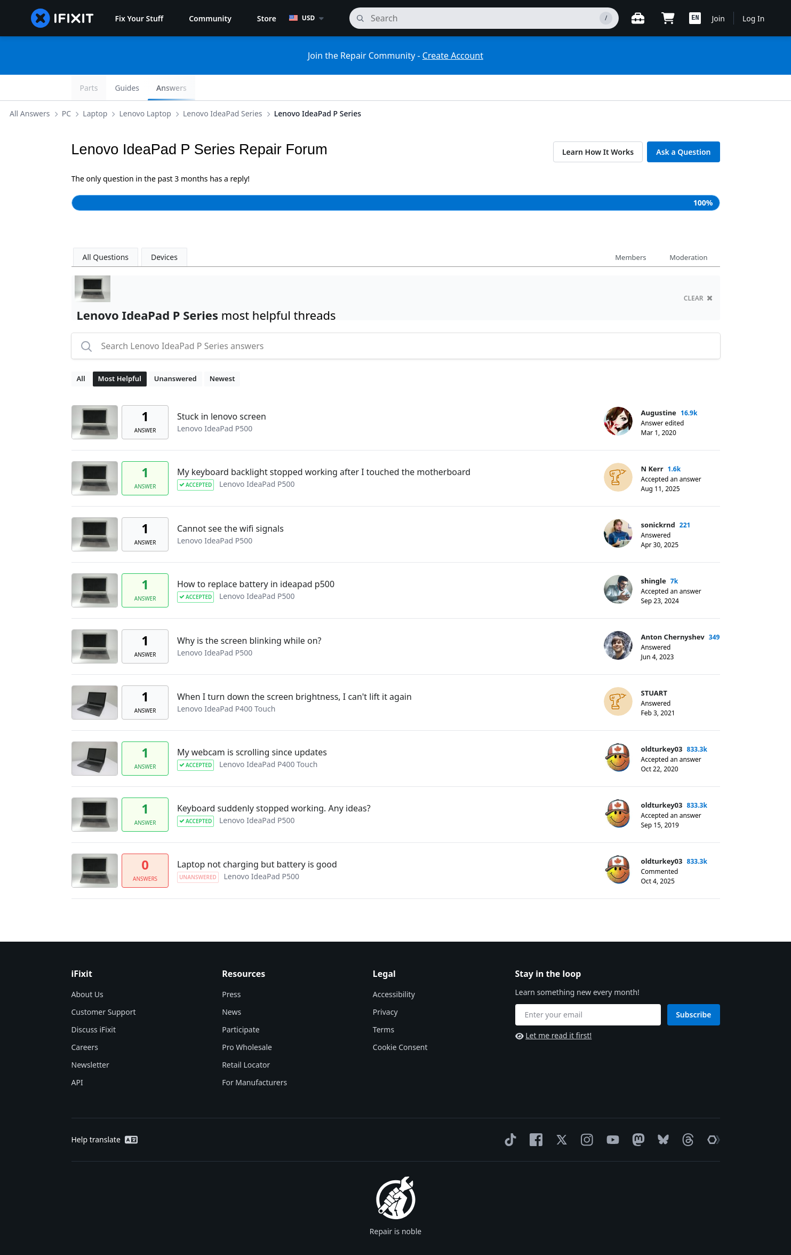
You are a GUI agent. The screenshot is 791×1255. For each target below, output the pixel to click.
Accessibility (394, 969)
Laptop (158, 87)
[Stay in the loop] (588, 989)
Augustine (658, 387)
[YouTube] (610, 1114)
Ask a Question (683, 126)
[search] (484, 18)
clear (698, 272)
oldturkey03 (662, 723)
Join (718, 18)
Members (630, 231)
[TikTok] (508, 1114)
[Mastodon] (636, 1114)
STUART (654, 667)
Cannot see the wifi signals (230, 503)
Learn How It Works (598, 126)
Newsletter (90, 1039)
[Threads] (685, 1114)
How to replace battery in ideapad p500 (255, 558)
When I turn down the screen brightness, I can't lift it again (294, 671)
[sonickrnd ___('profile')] (618, 507)
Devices (164, 231)
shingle (653, 555)
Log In (753, 18)
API (77, 1057)
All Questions (106, 231)
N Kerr (652, 443)
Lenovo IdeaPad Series (285, 87)
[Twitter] (559, 1114)
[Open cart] (667, 18)
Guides (652, 88)
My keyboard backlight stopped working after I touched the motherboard (323, 446)
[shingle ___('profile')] (618, 563)
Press (231, 969)
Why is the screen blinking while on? (249, 615)
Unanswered (175, 353)
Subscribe (693, 989)
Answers (696, 88)
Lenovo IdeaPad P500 (214, 403)
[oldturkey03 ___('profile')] (618, 731)
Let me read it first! (553, 1010)
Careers (84, 1021)
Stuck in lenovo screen (221, 391)
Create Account (452, 55)
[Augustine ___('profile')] (618, 395)
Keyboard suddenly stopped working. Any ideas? (274, 782)
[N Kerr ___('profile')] (618, 451)
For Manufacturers (254, 1057)
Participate (241, 1004)
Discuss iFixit (93, 1004)
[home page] (62, 18)
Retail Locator (246, 1039)
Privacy (385, 986)
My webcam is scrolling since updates (252, 726)
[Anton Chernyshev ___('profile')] (618, 619)
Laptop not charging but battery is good (257, 838)
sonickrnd (658, 499)
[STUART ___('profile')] (618, 675)
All (81, 353)
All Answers (93, 87)
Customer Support (103, 986)
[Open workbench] (638, 18)
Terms (383, 1004)
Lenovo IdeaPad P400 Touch (226, 683)
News (231, 986)
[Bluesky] (661, 1114)
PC (128, 87)
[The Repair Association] (711, 1114)
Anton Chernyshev (673, 611)
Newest (222, 353)
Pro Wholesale (247, 1021)
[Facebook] (533, 1114)
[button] (695, 18)
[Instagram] (585, 1114)
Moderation (688, 231)
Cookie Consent (400, 1021)
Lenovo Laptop (208, 87)
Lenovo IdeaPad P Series (380, 87)
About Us (87, 969)
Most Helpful (119, 353)
